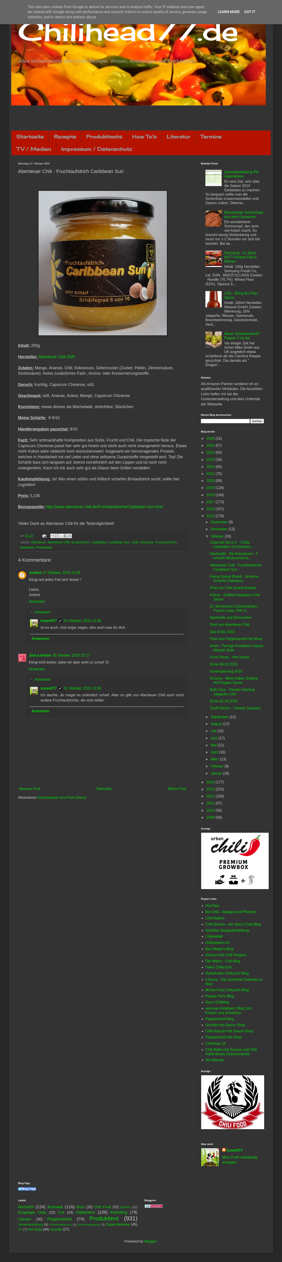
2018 (211, 495)
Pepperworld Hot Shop (223, 1037)
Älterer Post (176, 789)
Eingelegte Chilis (32, 1212)
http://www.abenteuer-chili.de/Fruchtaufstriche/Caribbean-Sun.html (104, 507)
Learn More (229, 12)
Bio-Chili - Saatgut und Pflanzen (231, 912)
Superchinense (118, 1224)
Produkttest (44, 547)
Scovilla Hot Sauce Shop (225, 1025)
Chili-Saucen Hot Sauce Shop (229, 1031)
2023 (211, 460)
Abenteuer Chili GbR (57, 357)
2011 (211, 803)
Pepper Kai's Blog (219, 996)
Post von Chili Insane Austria (233, 588)
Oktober (218, 536)
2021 (211, 474)
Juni (214, 738)
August (217, 724)
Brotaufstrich (80, 542)
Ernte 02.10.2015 (224, 701)
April (215, 752)
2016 (211, 509)
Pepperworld (59, 1219)
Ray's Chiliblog (217, 1002)
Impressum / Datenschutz (96, 149)
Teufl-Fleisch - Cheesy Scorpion (235, 708)
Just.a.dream (40, 655)
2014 (211, 782)
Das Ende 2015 (222, 632)
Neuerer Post (29, 789)
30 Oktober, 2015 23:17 (71, 655)
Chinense (146, 542)
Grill (61, 1212)
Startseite (30, 136)
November (219, 529)
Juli (214, 731)
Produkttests (104, 136)
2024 (211, 452)
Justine (35, 573)
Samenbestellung (30, 1224)
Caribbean (98, 542)
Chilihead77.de (128, 30)
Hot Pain (212, 906)
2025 (211, 445)
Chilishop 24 (215, 1043)
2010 (211, 810)
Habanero (27, 547)
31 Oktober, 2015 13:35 (82, 621)
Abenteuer (38, 542)
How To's (144, 136)
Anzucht (26, 1206)
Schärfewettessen (60, 1224)
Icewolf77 (49, 621)
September (220, 717)
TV (20, 1229)
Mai (214, 745)
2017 (211, 502)
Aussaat (55, 1206)
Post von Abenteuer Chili (229, 624)
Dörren (125, 1207)
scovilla (56, 1229)
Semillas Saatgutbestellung (227, 930)
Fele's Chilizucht (218, 967)
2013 (211, 789)
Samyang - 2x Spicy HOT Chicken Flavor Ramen (240, 257)
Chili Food (102, 1207)
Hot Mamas (214, 1060)
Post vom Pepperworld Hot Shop (236, 639)
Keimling (119, 1212)
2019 (211, 488)
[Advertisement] (141, 118)
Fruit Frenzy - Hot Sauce (229, 657)
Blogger (150, 1241)
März (215, 759)
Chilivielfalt (214, 936)
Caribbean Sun (119, 542)
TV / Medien (33, 149)
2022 (211, 467)
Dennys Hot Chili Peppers (226, 955)
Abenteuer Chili (58, 542)
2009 (211, 817)
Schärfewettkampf (88, 1224)
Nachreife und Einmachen (230, 617)
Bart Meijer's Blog (219, 949)
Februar (217, 766)
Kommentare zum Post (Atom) (61, 797)
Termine (211, 136)
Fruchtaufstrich (166, 542)
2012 (211, 796)
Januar (217, 773)
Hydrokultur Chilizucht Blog (227, 973)
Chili (135, 542)
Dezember (219, 522)
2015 (211, 516)
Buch (80, 1207)
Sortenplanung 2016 (226, 671)
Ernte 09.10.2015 (224, 664)
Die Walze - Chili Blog (222, 961)
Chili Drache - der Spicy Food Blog (233, 924)
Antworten (37, 601)
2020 (211, 481)
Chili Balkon (214, 918)
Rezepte (65, 136)
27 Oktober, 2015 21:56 (61, 573)
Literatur (178, 136)
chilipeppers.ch (217, 942)
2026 (211, 438)
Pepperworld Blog (219, 1019)
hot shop (35, 1229)
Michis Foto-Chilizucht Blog (227, 990)
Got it (249, 12)
